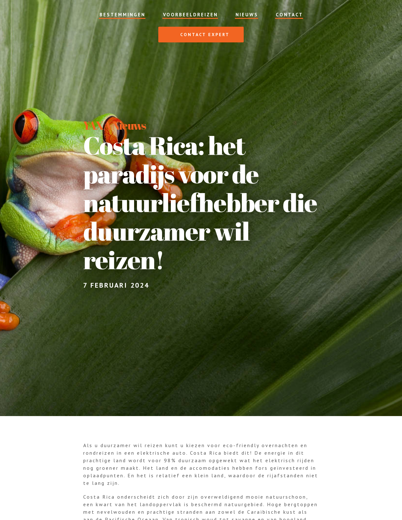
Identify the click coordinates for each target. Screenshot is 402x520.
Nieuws (247, 15)
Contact (289, 15)
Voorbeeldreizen (190, 15)
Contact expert (198, 34)
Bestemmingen (122, 15)
